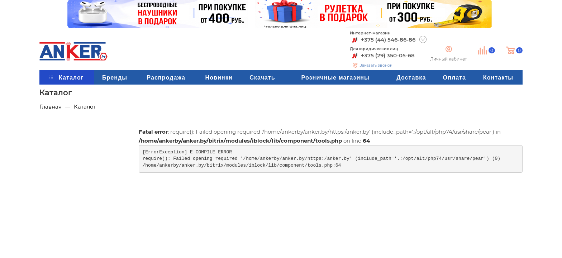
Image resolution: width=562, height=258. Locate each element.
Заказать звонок (375, 65)
